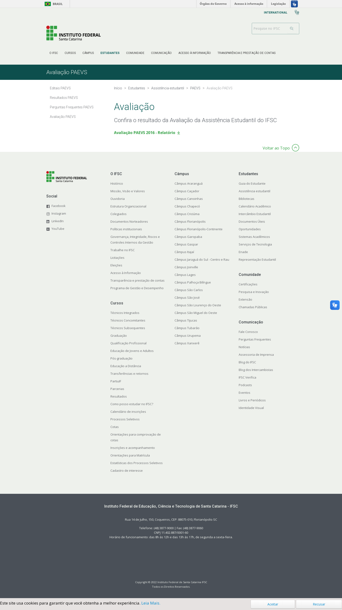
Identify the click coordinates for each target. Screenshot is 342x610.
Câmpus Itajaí (184, 252)
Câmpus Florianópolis (190, 221)
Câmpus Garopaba (188, 237)
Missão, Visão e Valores (127, 191)
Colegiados (118, 214)
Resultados (118, 396)
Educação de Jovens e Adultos (132, 351)
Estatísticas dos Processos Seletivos (136, 463)
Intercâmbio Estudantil (255, 214)
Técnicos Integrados (124, 313)
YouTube (58, 228)
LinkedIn (58, 221)
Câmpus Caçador (187, 191)
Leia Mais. (150, 603)
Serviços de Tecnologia (255, 244)
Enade (243, 252)
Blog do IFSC (247, 362)
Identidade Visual (251, 408)
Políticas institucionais (126, 229)
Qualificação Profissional (128, 343)
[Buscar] (292, 28)
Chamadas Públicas (253, 307)
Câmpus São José (187, 297)
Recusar (319, 604)
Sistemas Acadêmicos (254, 237)
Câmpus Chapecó (187, 206)
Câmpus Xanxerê (187, 343)
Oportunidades (250, 229)
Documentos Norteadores (129, 221)
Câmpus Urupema (188, 335)
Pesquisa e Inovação (254, 292)
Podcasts (245, 385)
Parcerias (117, 389)
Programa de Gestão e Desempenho (137, 288)
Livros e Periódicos (252, 400)
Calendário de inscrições (128, 411)
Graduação (118, 335)
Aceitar (272, 604)
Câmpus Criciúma (187, 214)
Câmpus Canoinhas (189, 199)
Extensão (245, 299)
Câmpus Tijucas (186, 320)
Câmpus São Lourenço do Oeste (198, 305)
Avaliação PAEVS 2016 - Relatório (144, 132)
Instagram (59, 213)
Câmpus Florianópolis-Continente (199, 229)
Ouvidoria (117, 199)
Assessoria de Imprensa (256, 354)
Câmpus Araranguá (189, 183)
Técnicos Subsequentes (127, 328)
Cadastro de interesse (126, 470)
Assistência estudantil (254, 191)
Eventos (244, 392)
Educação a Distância (125, 366)
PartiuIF (115, 381)
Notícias (244, 347)
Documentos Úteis (252, 221)
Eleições (116, 265)
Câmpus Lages (185, 275)
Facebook (59, 206)
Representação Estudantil (257, 259)
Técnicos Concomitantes (127, 320)
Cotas (114, 427)
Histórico (116, 183)
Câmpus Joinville (186, 267)
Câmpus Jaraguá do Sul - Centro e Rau (202, 259)
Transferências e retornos (129, 373)
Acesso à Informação (125, 273)
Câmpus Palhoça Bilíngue (193, 282)
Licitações (117, 257)
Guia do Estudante (252, 183)
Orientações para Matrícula (130, 455)
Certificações (248, 284)
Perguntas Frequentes (255, 339)
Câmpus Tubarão (187, 328)
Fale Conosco (248, 332)
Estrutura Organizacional (128, 206)
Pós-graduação (121, 358)
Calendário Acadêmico (255, 206)
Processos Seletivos (125, 419)
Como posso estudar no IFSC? (131, 404)
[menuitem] (53, 53)
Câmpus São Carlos (189, 290)
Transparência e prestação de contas (137, 280)
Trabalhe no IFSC (122, 250)
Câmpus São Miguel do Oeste (196, 313)
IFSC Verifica (247, 377)
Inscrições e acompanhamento (132, 448)
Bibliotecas (246, 199)
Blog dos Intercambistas (256, 370)
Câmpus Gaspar (186, 244)
